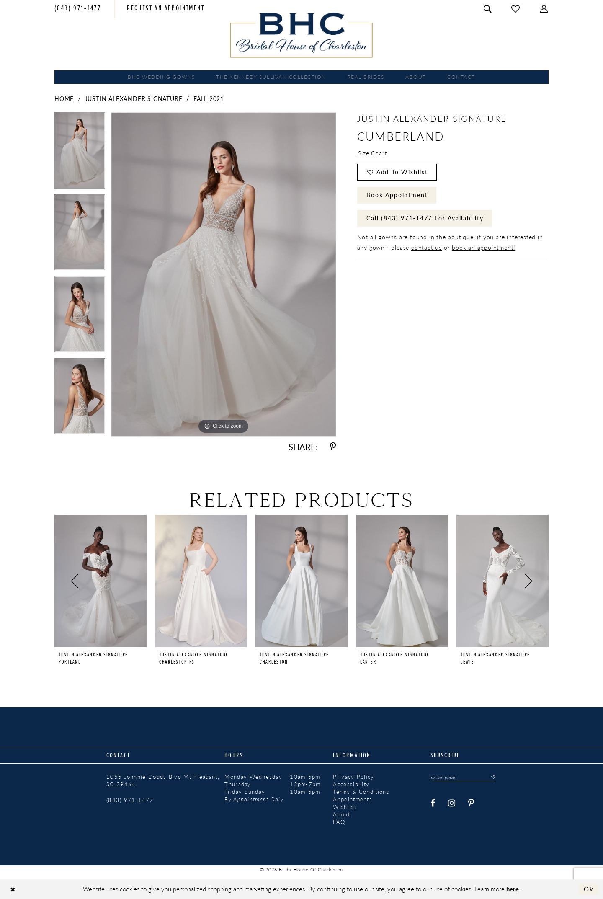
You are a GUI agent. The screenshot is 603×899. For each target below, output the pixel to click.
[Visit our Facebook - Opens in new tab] (433, 803)
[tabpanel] (79, 153)
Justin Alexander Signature (134, 98)
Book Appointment (397, 195)
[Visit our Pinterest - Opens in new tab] (471, 803)
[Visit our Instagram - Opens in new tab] (452, 803)
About (341, 814)
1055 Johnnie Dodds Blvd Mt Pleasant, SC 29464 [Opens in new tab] (162, 780)
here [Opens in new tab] (512, 888)
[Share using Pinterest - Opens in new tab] (333, 447)
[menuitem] (77, 9)
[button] (544, 9)
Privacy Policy (353, 776)
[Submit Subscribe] (491, 777)
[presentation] (100, 581)
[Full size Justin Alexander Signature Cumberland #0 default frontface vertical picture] (223, 274)
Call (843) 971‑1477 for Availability (424, 218)
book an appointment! (483, 247)
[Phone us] (77, 9)
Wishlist (344, 807)
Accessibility (351, 784)
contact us (426, 247)
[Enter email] (463, 777)
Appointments (352, 799)
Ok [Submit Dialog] (589, 889)
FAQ (339, 822)
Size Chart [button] (372, 153)
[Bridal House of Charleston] (302, 35)
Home (64, 98)
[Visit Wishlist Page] (516, 9)
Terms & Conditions (361, 792)
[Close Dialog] (13, 889)
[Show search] (488, 9)
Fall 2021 (208, 98)
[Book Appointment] (165, 9)
